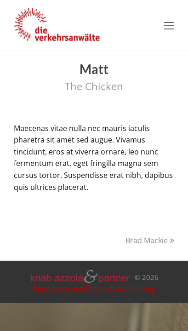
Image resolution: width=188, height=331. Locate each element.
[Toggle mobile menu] (169, 25)
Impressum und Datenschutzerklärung (94, 288)
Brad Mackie (149, 240)
